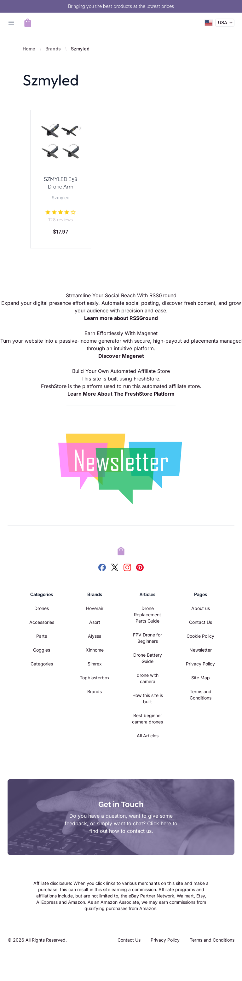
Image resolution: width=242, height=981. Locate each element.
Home (29, 48)
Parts (41, 636)
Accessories (41, 622)
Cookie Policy (200, 636)
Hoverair (94, 608)
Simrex (95, 663)
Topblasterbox (95, 677)
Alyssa (94, 636)
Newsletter (200, 650)
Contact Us (200, 622)
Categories (42, 663)
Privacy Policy (200, 663)
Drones (41, 608)
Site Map (200, 677)
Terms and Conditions (212, 940)
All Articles (147, 735)
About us (200, 608)
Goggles (41, 650)
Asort (94, 622)
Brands (53, 48)
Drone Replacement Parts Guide (147, 615)
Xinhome (95, 650)
